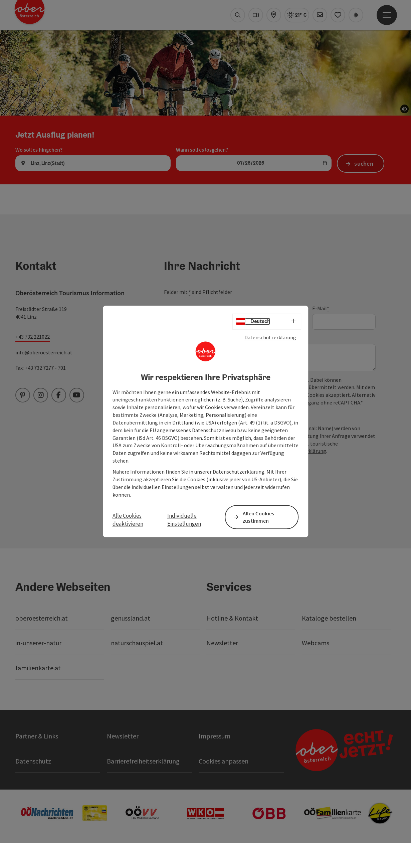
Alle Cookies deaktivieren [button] (128, 519)
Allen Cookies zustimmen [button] (258, 517)
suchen (363, 163)
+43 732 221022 (32, 336)
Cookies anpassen (223, 761)
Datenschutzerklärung (270, 337)
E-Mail (320, 308)
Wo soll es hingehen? (38, 149)
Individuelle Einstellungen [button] (184, 519)
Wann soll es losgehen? (202, 149)
